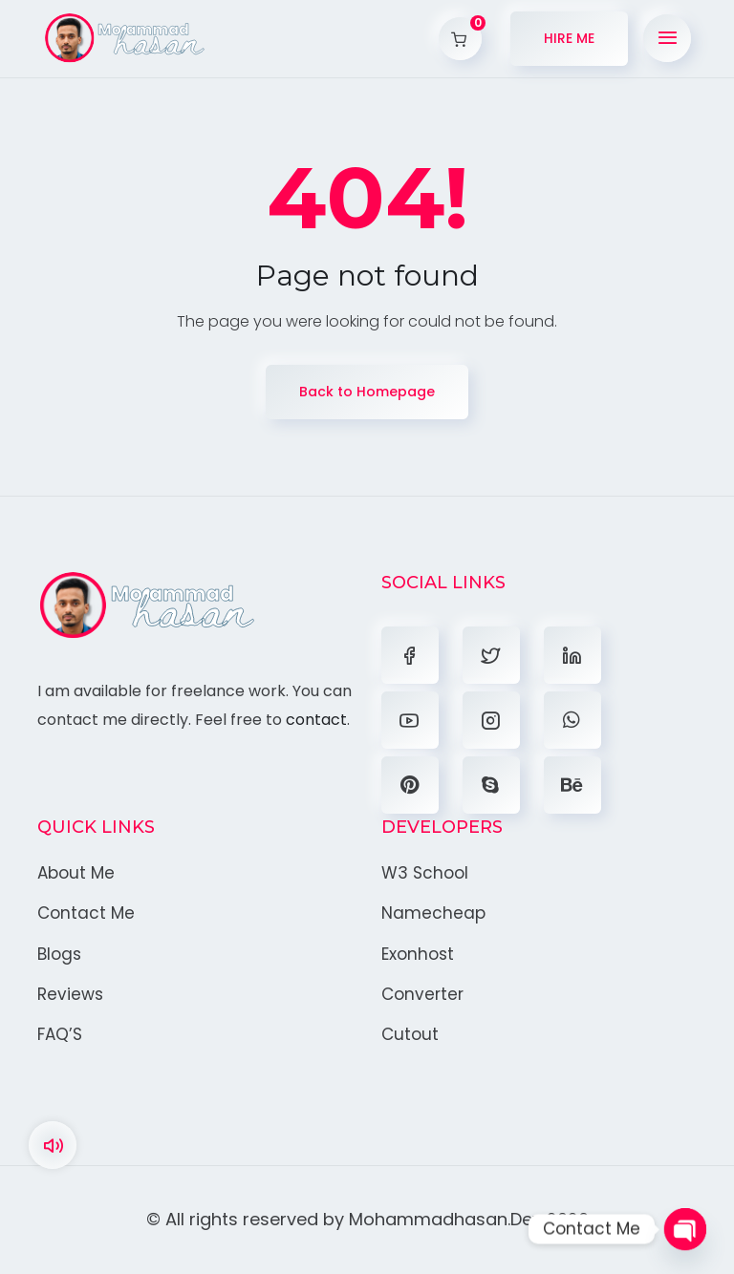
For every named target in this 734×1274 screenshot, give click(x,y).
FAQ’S (59, 1034)
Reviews (70, 994)
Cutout (410, 1034)
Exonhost (417, 954)
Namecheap (433, 913)
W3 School (424, 872)
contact (316, 720)
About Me (76, 872)
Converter (422, 994)
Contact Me (86, 913)
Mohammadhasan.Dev (445, 1219)
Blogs (59, 954)
